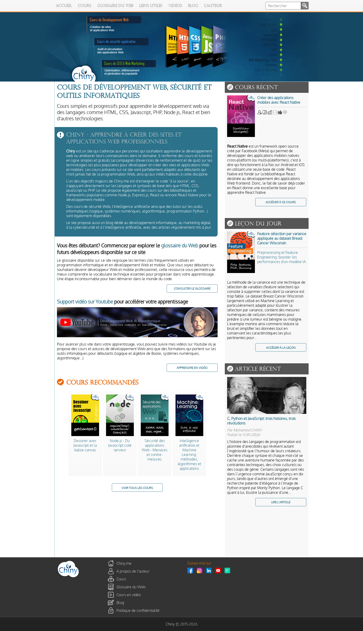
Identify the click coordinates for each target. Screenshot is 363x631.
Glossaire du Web (115, 6)
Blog (193, 6)
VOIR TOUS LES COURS (137, 488)
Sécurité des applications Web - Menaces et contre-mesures (154, 449)
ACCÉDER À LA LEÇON (281, 347)
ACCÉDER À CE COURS (281, 202)
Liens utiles (150, 6)
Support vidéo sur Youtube (85, 301)
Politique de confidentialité (138, 610)
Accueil (64, 6)
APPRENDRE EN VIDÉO (192, 368)
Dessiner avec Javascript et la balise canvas (85, 445)
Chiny (170, 624)
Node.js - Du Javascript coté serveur (119, 445)
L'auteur (213, 6)
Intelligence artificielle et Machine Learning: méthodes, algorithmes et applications (189, 454)
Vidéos (175, 6)
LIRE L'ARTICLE (280, 502)
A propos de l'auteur (133, 571)
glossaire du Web (179, 245)
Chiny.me (123, 563)
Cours (84, 6)
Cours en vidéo (128, 594)
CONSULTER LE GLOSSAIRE (192, 288)
